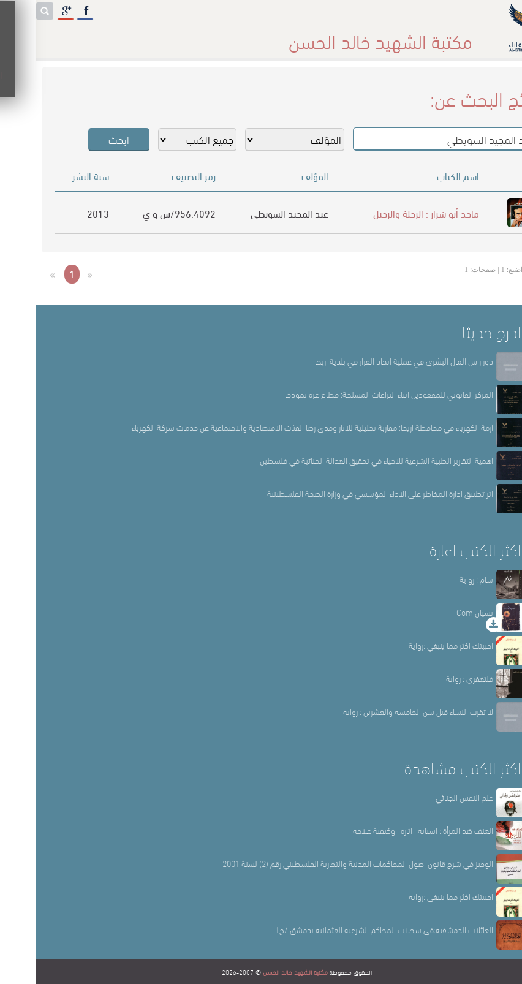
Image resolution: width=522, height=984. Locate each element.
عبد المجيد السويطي (253, 213)
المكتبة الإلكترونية (104, 36)
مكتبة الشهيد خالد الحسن (259, 972)
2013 (62, 213)
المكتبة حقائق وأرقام (201, 36)
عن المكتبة (364, 36)
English (29, 36)
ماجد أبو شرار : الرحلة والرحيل (390, 213)
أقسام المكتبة (291, 36)
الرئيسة (423, 36)
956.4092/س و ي (143, 213)
